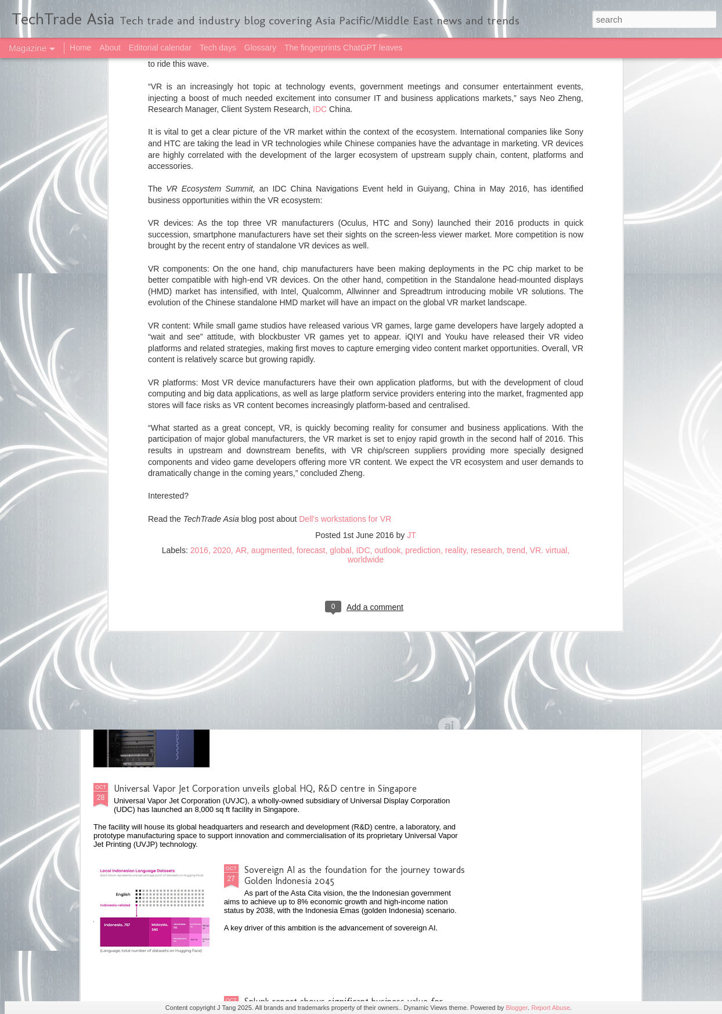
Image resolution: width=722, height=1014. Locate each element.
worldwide (366, 318)
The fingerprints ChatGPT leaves (343, 47)
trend (516, 309)
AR (241, 309)
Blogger (517, 1007)
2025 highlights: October (163, 426)
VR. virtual (549, 309)
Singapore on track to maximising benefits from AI (344, 525)
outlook (387, 309)
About (110, 47)
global (340, 309)
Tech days (218, 47)
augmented (271, 309)
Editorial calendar (160, 47)
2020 (222, 309)
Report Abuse (550, 1007)
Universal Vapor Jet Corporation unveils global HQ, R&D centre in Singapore (265, 788)
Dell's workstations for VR (345, 278)
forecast (311, 309)
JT (411, 294)
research (486, 309)
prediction (423, 309)
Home (80, 47)
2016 (199, 309)
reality (455, 309)
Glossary (260, 47)
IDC (363, 309)
